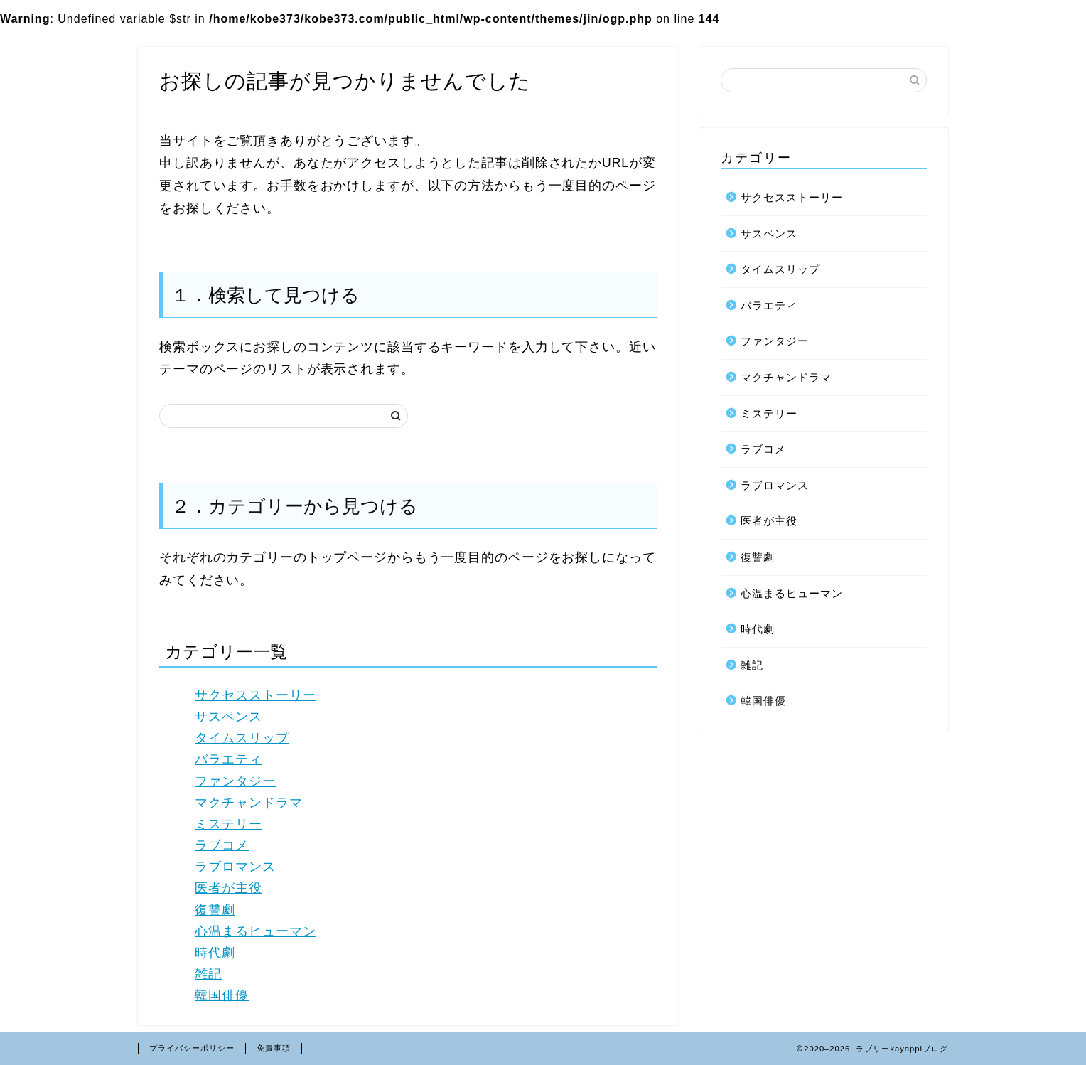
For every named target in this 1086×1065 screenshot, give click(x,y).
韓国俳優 (222, 995)
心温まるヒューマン (255, 931)
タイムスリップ (242, 738)
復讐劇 (215, 910)
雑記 (208, 974)
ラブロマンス (235, 867)
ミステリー (228, 824)
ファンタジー (235, 781)
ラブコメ (222, 845)
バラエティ (228, 759)
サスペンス (228, 717)
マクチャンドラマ (249, 803)
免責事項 (274, 1048)
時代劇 (215, 953)
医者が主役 (228, 888)
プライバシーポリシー (192, 1048)
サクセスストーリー (255, 695)
